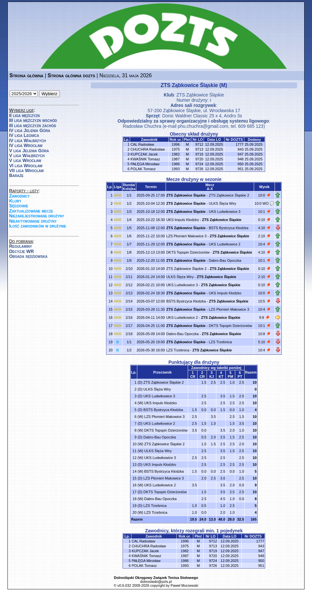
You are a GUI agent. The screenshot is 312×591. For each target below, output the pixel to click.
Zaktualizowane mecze (31, 211)
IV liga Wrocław (26, 145)
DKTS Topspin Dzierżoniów (188, 252)
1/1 (129, 195)
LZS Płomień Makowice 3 (186, 236)
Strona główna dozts (71, 75)
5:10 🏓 (264, 342)
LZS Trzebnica (220, 342)
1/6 (129, 236)
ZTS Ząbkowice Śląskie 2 (229, 195)
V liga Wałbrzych (27, 155)
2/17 (129, 326)
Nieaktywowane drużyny (33, 221)
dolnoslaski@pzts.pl (156, 582)
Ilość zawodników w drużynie (37, 226)
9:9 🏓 (264, 317)
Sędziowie (18, 205)
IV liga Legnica (24, 135)
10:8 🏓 (264, 334)
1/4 (129, 220)
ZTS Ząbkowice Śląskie (200, 94)
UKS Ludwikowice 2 (224, 244)
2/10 (129, 269)
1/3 (129, 212)
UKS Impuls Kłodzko (182, 220)
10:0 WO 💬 (264, 203)
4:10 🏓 (264, 228)
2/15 (129, 309)
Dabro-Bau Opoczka (225, 260)
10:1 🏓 (264, 212)
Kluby (15, 200)
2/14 (129, 301)
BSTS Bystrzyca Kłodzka (229, 228)
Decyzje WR (21, 251)
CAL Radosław (142, 144)
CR (192, 376)
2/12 (129, 285)
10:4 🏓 (264, 244)
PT (239, 376)
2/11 (129, 277)
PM (230, 376)
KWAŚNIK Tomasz (145, 159)
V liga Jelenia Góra (29, 150)
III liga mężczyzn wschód (33, 120)
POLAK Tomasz (143, 169)
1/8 (129, 252)
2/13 (129, 293)
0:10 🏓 (264, 220)
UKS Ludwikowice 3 (224, 212)
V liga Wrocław (25, 160)
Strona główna (26, 75)
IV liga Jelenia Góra (29, 130)
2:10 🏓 (264, 236)
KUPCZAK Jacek (144, 154)
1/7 (129, 244)
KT (221, 376)
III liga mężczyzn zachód (32, 125)
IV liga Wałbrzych (27, 140)
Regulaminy (20, 246)
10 (255, 382)
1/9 (129, 260)
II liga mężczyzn (24, 115)
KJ (211, 376)
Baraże (16, 175)
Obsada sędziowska (28, 256)
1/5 (129, 228)
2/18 (129, 334)
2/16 (129, 317)
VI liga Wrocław (26, 165)
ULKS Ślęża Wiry (222, 203)
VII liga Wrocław (26, 170)
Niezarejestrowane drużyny (36, 215)
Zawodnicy (19, 196)
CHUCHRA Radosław (147, 149)
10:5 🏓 (264, 301)
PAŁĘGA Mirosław (144, 164)
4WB (117, 195)
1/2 (129, 203)
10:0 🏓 (264, 195)
